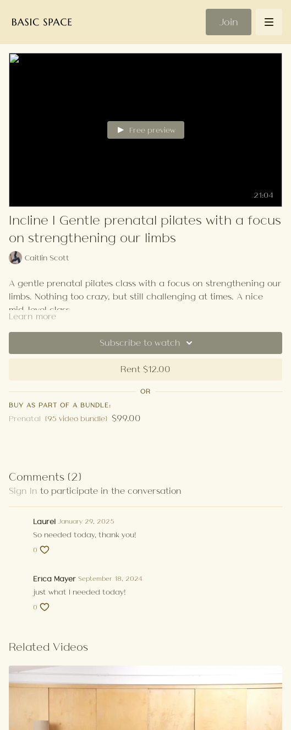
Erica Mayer (54, 579)
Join (228, 22)
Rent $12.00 (145, 369)
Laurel (44, 521)
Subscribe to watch (148, 343)
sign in (23, 491)
